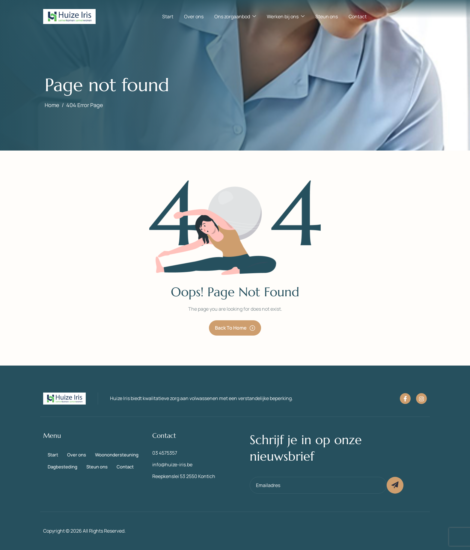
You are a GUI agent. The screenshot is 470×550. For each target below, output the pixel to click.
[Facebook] (405, 398)
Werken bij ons (286, 16)
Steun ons (326, 16)
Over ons (194, 16)
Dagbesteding (62, 467)
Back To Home (235, 327)
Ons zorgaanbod (235, 16)
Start (167, 16)
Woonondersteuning (116, 455)
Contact (358, 16)
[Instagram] (421, 398)
